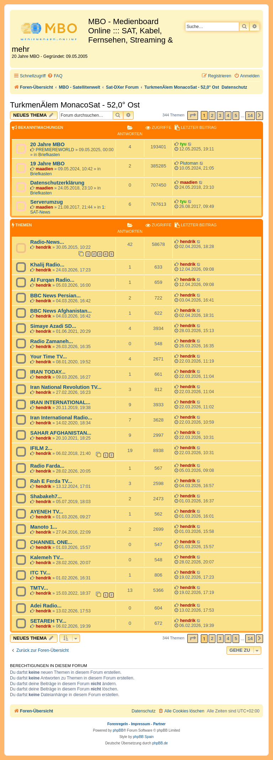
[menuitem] (54, 76)
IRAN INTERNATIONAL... (60, 402)
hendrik (43, 247)
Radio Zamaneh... (51, 341)
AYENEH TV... (46, 511)
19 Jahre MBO (47, 163)
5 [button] (236, 115)
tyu (183, 144)
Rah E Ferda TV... (51, 481)
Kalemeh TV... (47, 557)
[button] (192, 115)
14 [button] (249, 115)
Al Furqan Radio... (52, 280)
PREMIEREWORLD (55, 149)
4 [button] (228, 115)
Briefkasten (49, 154)
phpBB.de (160, 743)
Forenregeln (117, 724)
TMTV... (39, 588)
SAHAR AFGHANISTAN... (60, 433)
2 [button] (212, 115)
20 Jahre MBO (47, 144)
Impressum (140, 724)
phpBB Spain (143, 737)
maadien (44, 168)
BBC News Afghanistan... (61, 311)
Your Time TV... (48, 356)
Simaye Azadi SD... (53, 326)
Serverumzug (46, 202)
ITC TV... (40, 572)
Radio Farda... (47, 466)
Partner (159, 724)
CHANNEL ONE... (51, 542)
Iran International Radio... (61, 417)
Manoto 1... (43, 527)
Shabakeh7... (46, 496)
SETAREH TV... (48, 621)
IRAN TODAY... (47, 372)
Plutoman (189, 163)
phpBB (118, 730)
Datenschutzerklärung (57, 183)
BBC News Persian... (55, 295)
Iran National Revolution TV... (65, 387)
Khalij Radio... (47, 265)
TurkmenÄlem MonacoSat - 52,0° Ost (75, 104)
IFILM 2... (41, 448)
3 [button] (220, 115)
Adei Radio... (45, 605)
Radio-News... (47, 242)
